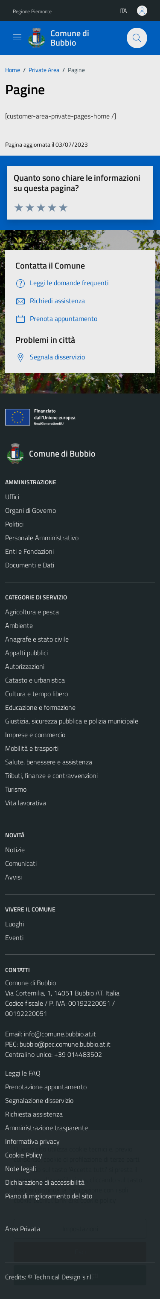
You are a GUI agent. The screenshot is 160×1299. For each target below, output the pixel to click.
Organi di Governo (30, 510)
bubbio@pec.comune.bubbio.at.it (65, 1044)
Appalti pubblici (26, 653)
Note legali (20, 1168)
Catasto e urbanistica (35, 680)
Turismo (15, 789)
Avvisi (13, 877)
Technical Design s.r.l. (63, 1277)
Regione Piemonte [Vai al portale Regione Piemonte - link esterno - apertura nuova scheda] (32, 11)
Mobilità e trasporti (31, 748)
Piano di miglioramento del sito (48, 1196)
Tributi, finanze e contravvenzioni (51, 775)
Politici (14, 524)
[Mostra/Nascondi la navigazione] (17, 37)
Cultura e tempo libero (36, 694)
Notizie (15, 850)
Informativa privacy (32, 1141)
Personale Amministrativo (42, 537)
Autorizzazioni (24, 666)
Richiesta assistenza (34, 1114)
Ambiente (19, 625)
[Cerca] (137, 38)
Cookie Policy (23, 1155)
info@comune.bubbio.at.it (60, 1034)
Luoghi (14, 924)
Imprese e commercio (35, 734)
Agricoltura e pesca (32, 612)
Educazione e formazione (40, 707)
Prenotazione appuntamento (46, 1087)
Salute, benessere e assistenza (48, 762)
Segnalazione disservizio (39, 1100)
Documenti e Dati (29, 565)
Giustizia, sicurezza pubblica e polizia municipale (71, 721)
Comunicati (21, 863)
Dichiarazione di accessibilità (44, 1182)
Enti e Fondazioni (29, 551)
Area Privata (22, 1229)
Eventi (14, 937)
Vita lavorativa (25, 803)
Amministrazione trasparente (46, 1128)
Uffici (12, 497)
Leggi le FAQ (23, 1073)
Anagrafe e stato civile (37, 639)
